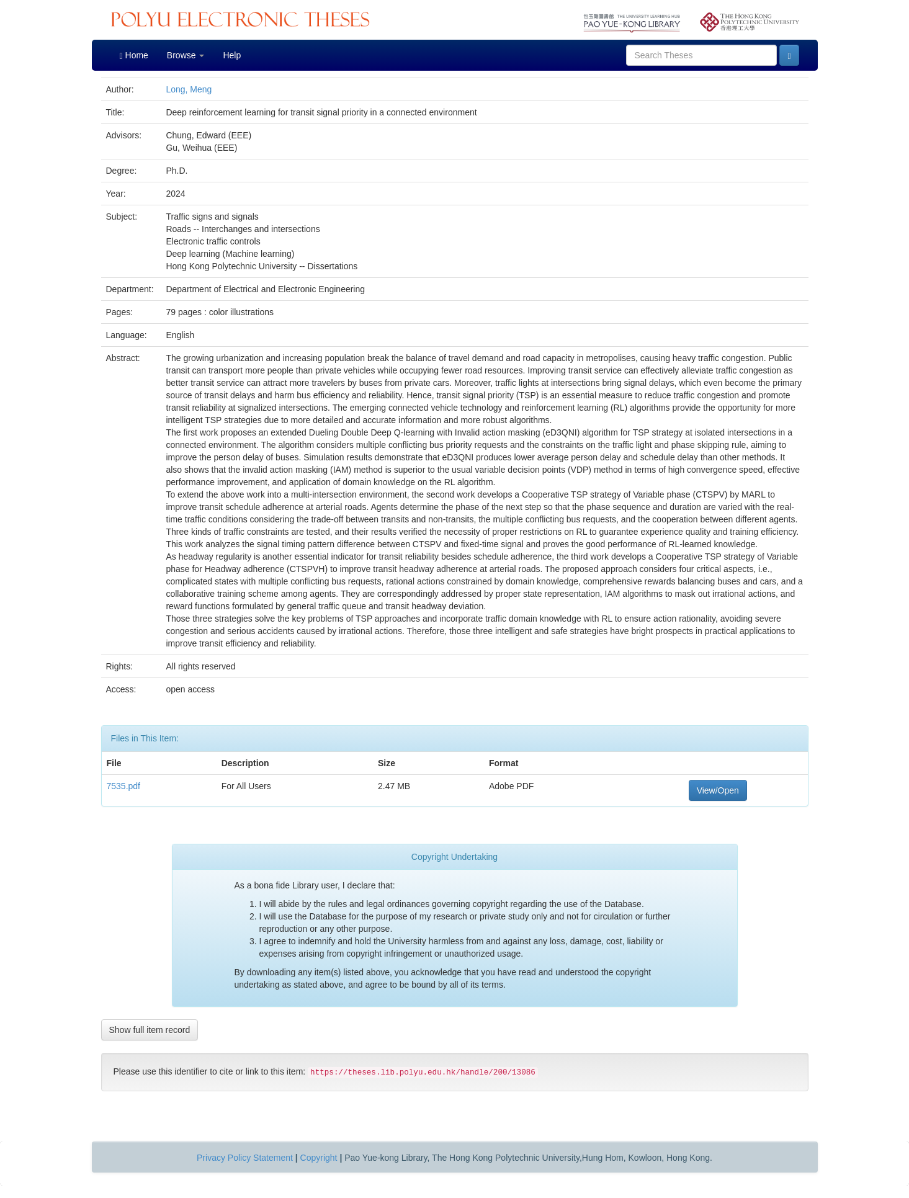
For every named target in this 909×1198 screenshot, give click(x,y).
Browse (186, 55)
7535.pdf (124, 786)
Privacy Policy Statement (245, 1158)
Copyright (319, 1158)
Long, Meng (189, 89)
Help (232, 55)
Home (134, 55)
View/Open (718, 790)
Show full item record (149, 1030)
